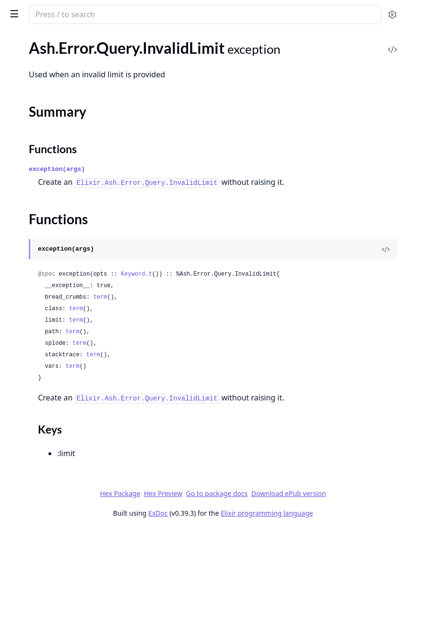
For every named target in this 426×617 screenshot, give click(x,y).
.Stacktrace (25, 393)
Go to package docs (247, 579)
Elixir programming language (339, 599)
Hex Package (264, 566)
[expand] (134, 52)
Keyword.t (280, 322)
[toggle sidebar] (131, 13)
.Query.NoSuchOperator (47, 276)
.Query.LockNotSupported (50, 186)
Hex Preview (307, 566)
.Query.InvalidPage (38, 147)
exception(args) (201, 204)
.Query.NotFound (35, 302)
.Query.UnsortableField (45, 354)
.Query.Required (33, 341)
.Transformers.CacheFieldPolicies (61, 564)
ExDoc (230, 599)
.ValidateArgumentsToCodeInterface (67, 508)
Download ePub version (318, 579)
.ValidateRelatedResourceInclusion (64, 521)
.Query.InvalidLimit (38, 75)
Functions (33, 104)
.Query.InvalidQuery (40, 160)
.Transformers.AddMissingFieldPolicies (68, 552)
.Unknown (24, 406)
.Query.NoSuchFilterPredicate (56, 250)
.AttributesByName (39, 595)
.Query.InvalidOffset (40, 134)
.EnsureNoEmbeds (37, 495)
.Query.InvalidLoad (38, 121)
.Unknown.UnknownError (49, 419)
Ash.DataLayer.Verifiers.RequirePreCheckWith (68, 452)
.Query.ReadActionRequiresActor (62, 328)
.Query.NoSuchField (39, 237)
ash (41, 10)
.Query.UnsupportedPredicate (56, 367)
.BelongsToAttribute (40, 608)
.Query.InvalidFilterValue (48, 62)
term (244, 357)
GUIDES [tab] (19, 41)
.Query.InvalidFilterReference (55, 49)
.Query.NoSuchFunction (46, 263)
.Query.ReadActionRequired (53, 315)
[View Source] (385, 297)
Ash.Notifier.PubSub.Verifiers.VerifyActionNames (68, 465)
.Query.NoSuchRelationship (52, 289)
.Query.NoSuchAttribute (47, 225)
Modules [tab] (61, 41)
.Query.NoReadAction (43, 212)
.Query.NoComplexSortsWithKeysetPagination (68, 199)
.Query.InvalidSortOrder (47, 173)
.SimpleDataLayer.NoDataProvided (64, 380)
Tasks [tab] (109, 41)
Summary (32, 92)
